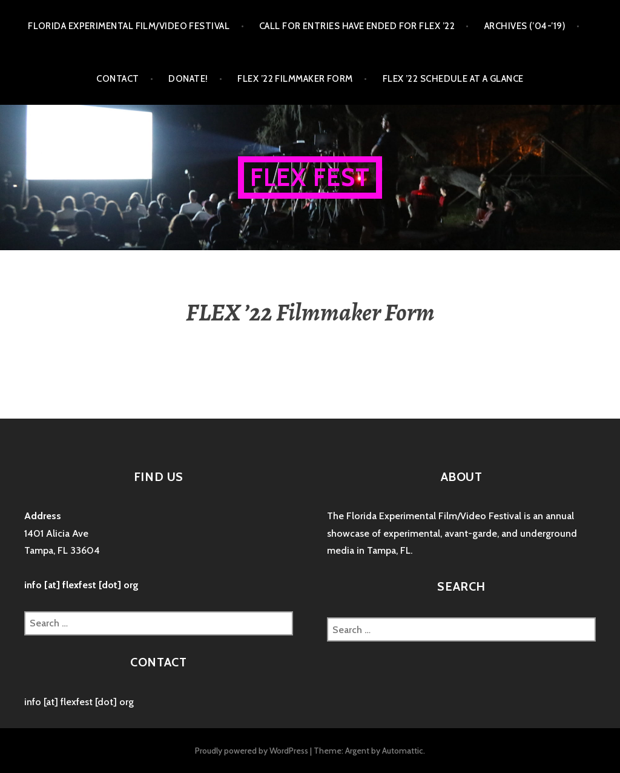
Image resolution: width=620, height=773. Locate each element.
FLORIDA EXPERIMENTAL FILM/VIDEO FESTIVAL (128, 26)
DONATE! (188, 78)
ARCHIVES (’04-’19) (525, 26)
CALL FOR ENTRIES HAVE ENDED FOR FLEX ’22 (357, 26)
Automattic (402, 750)
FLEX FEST (310, 177)
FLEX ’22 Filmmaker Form (294, 78)
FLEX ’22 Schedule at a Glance (453, 78)
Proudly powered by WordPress (251, 750)
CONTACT (117, 78)
